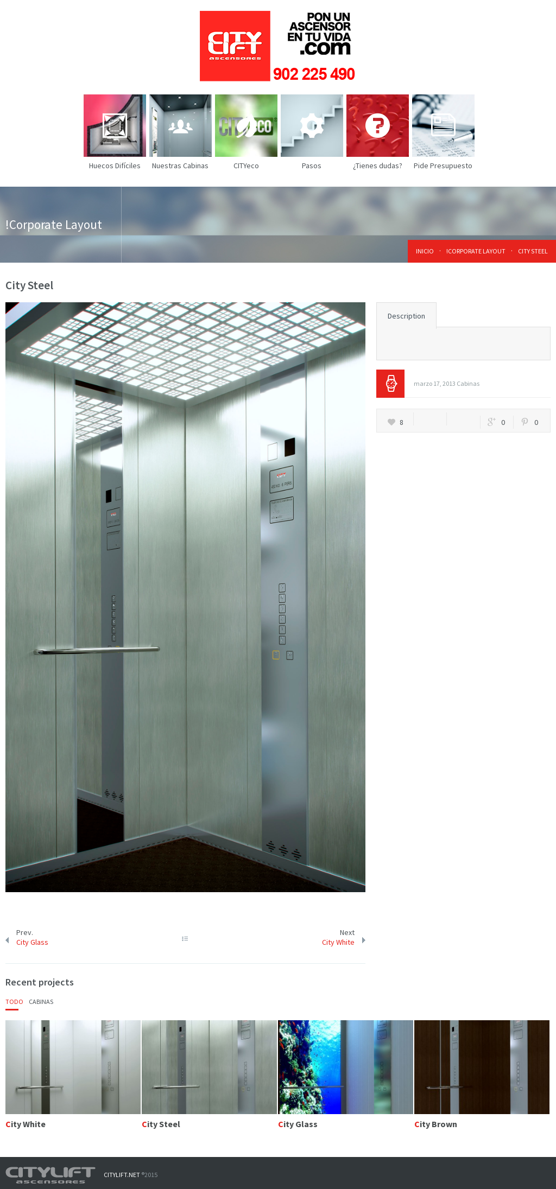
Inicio (425, 251)
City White (338, 942)
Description (406, 316)
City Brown (435, 1123)
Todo (14, 1002)
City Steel (161, 1123)
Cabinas (468, 383)
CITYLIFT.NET (122, 1175)
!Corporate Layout (476, 251)
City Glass (32, 942)
